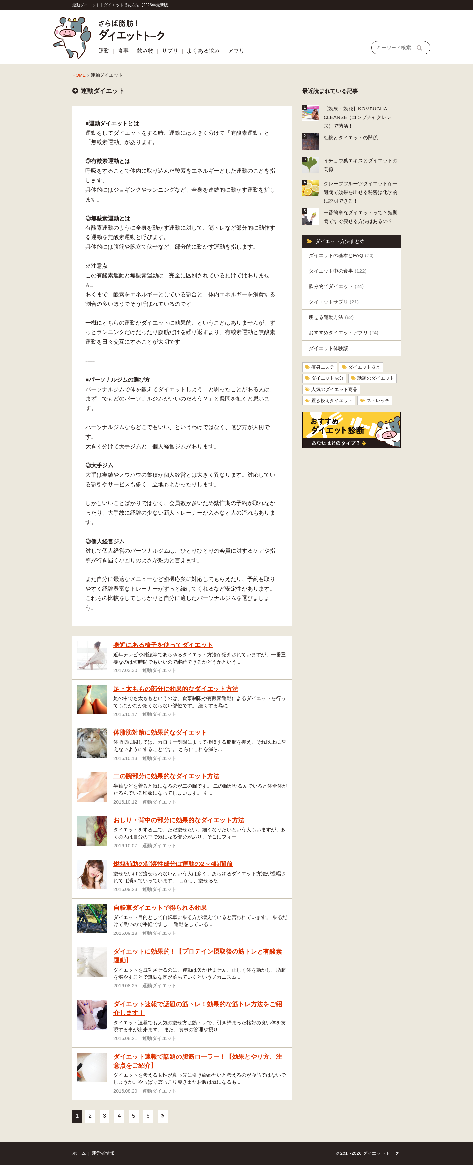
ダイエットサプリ (334, 301)
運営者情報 (103, 1153)
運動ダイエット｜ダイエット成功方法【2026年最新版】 (122, 5)
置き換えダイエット (332, 400)
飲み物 (145, 51)
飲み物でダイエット (336, 286)
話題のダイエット (375, 378)
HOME (79, 75)
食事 (123, 51)
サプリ (170, 51)
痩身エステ (322, 367)
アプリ (236, 51)
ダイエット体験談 (328, 348)
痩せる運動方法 (331, 317)
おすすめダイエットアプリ (343, 332)
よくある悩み (203, 51)
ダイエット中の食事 (338, 271)
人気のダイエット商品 (334, 389)
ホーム (79, 1153)
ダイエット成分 (327, 378)
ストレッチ (378, 400)
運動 (104, 51)
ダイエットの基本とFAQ (341, 255)
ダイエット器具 (364, 367)
